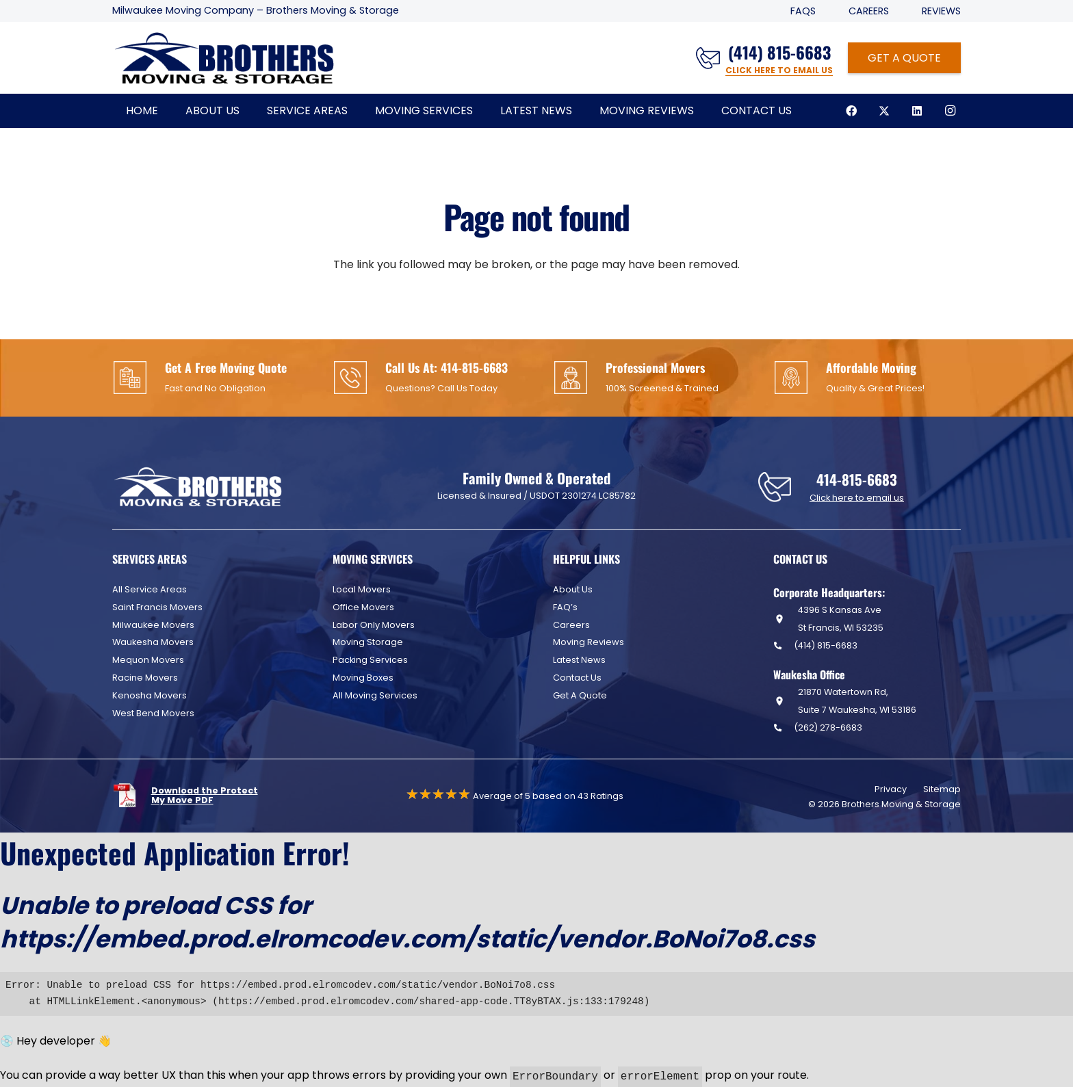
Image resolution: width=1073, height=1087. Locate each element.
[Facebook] (851, 111)
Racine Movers (145, 677)
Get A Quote (580, 695)
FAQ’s (565, 607)
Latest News (579, 660)
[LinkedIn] (917, 111)
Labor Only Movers (374, 625)
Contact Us (577, 677)
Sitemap (942, 789)
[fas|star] (131, 795)
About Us (573, 589)
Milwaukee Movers (153, 625)
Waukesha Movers (153, 642)
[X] (884, 111)
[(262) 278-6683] (783, 727)
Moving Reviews (588, 642)
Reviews (941, 11)
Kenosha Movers (149, 695)
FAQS (803, 11)
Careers (869, 11)
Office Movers (363, 607)
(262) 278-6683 (828, 727)
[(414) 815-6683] (783, 645)
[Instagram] (950, 111)
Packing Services (370, 660)
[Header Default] (224, 58)
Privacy (891, 789)
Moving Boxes (363, 677)
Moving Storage (368, 642)
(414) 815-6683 (825, 645)
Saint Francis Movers (157, 607)
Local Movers (362, 589)
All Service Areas (149, 589)
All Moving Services (375, 695)
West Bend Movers (153, 713)
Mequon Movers (148, 660)
